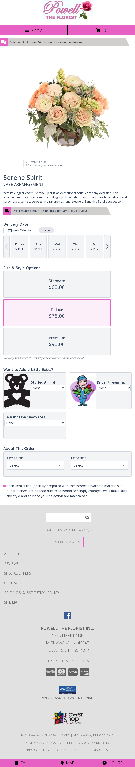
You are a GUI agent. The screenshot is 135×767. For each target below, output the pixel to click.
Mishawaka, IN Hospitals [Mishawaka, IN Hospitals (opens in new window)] (93, 735)
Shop (33, 30)
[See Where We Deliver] (68, 542)
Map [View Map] (68, 763)
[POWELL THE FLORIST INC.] (67, 19)
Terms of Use (99, 750)
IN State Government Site (88, 743)
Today (46, 230)
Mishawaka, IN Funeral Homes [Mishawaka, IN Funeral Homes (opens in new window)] (45, 735)
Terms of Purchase (69, 750)
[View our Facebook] (67, 617)
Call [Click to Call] (22, 763)
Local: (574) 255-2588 (67, 650)
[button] (67, 690)
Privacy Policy (37, 750)
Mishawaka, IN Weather (44, 743)
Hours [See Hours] (112, 763)
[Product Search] (68, 517)
